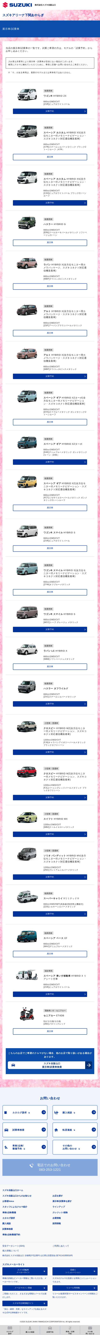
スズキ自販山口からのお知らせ (16, 1196)
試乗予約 (50, 111)
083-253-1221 (50, 1169)
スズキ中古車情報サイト (23, 1303)
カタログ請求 (8, 1218)
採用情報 (56, 1223)
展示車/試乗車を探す (62, 1201)
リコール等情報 (73, 1288)
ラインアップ (58, 1207)
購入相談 (6, 1223)
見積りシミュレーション (73, 1271)
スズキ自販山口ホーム (12, 1190)
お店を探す (57, 1196)
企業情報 (56, 1218)
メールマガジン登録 (23, 1288)
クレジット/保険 (60, 1212)
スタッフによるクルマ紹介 (14, 1207)
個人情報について (10, 1250)
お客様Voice (8, 1201)
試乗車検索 (7, 1229)
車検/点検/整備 (9, 1212)
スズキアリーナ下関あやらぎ (23, 15)
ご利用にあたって (60, 1246)
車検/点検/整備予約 (11, 1234)
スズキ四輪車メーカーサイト (23, 1271)
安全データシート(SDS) (13, 1246)
